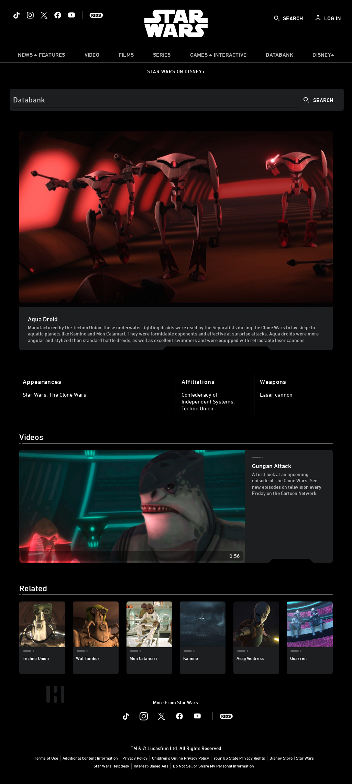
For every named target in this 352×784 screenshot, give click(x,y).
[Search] (177, 100)
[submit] (276, 18)
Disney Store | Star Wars (292, 757)
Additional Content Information (90, 757)
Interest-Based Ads (151, 765)
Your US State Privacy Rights (239, 757)
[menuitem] (92, 56)
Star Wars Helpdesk (111, 765)
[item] (41, 56)
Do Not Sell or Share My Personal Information (213, 765)
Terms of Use (46, 757)
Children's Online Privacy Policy (180, 757)
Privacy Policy (134, 757)
